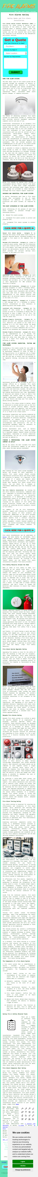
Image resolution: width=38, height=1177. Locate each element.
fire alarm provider (18, 416)
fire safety (24, 930)
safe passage (9, 302)
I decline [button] (22, 1166)
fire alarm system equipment (24, 470)
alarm (15, 1002)
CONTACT (27, 11)
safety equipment (8, 521)
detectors (30, 335)
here (17, 1104)
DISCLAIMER (33, 11)
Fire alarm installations (11, 535)
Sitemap (4, 1162)
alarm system (31, 280)
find (8, 1071)
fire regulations (29, 435)
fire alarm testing (9, 858)
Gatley (5, 537)
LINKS (19, 11)
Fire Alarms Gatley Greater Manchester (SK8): (18, 23)
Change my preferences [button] (22, 1170)
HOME (16, 11)
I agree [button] (23, 1161)
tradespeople (7, 1118)
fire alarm (22, 81)
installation (31, 149)
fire (19, 988)
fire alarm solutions (23, 1045)
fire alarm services (23, 1065)
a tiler (21, 1125)
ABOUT (23, 11)
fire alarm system (22, 324)
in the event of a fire (16, 252)
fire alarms (11, 182)
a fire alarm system (16, 348)
